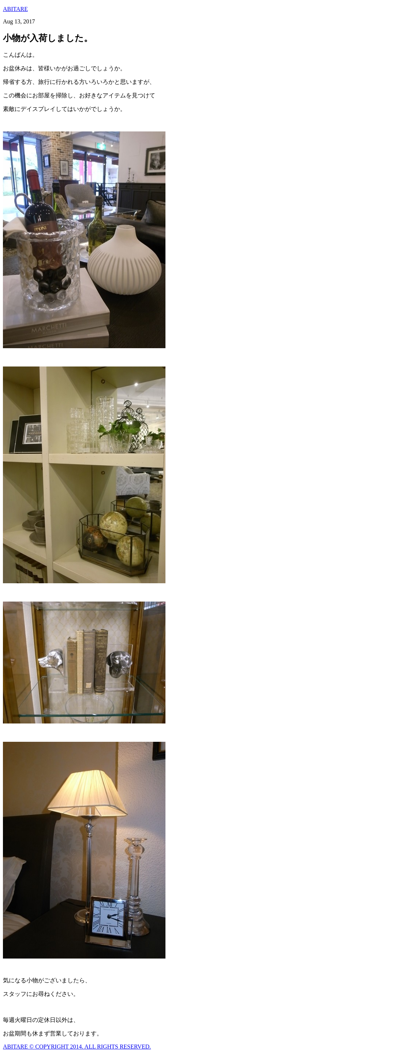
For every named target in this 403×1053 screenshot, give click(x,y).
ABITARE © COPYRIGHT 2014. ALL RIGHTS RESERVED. (77, 1046)
